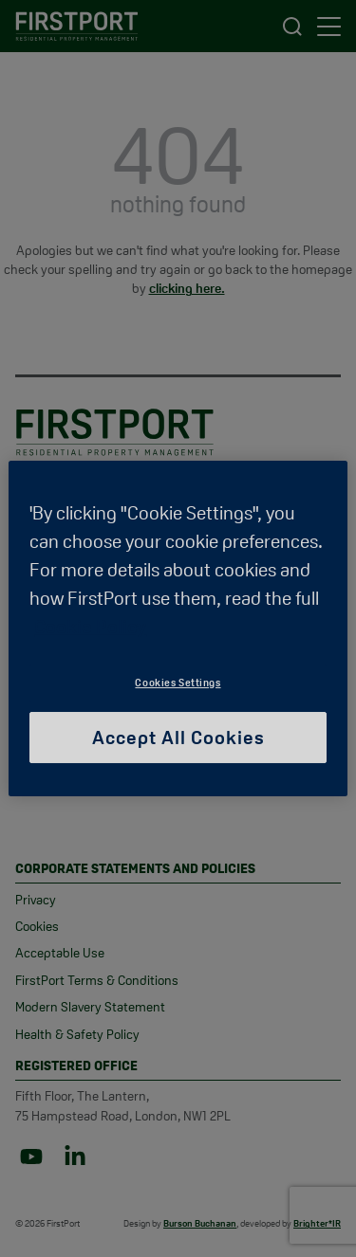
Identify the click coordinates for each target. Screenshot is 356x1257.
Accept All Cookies (178, 737)
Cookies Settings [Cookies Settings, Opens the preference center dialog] (177, 682)
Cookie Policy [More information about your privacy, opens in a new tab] (90, 626)
